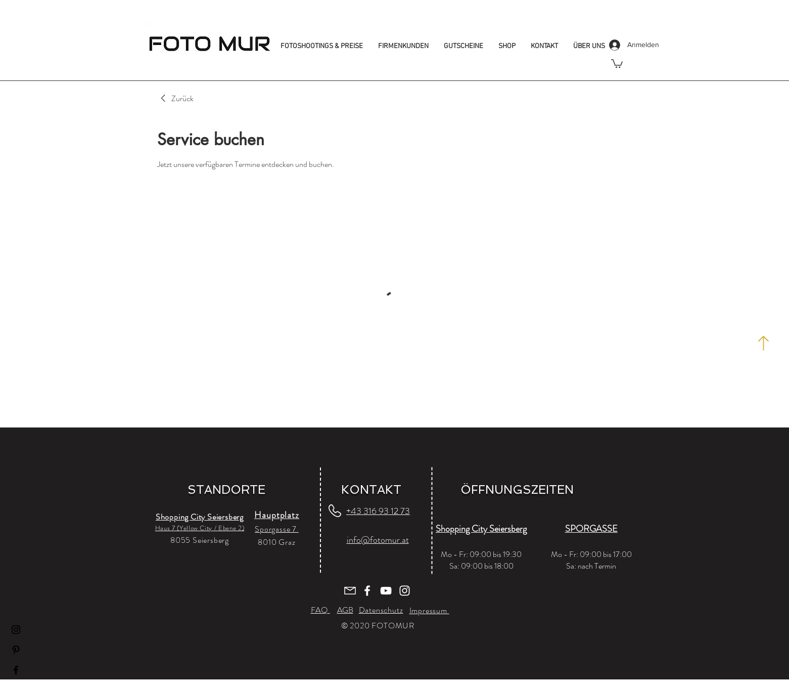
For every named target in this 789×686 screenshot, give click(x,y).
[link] (175, 98)
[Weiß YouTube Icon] (386, 590)
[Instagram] (16, 629)
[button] (617, 63)
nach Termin (597, 566)
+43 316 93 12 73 (378, 511)
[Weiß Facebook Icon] (367, 590)
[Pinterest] (16, 650)
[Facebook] (16, 670)
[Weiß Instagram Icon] (404, 590)
